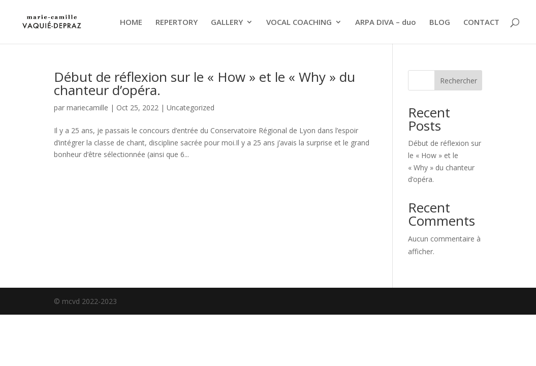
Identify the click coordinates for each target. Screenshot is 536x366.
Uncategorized (190, 107)
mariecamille (87, 107)
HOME (131, 22)
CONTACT (481, 22)
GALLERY (227, 22)
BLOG (439, 22)
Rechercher (458, 80)
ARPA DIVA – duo (385, 22)
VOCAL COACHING (299, 22)
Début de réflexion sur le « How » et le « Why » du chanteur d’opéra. (204, 83)
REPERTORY (176, 22)
